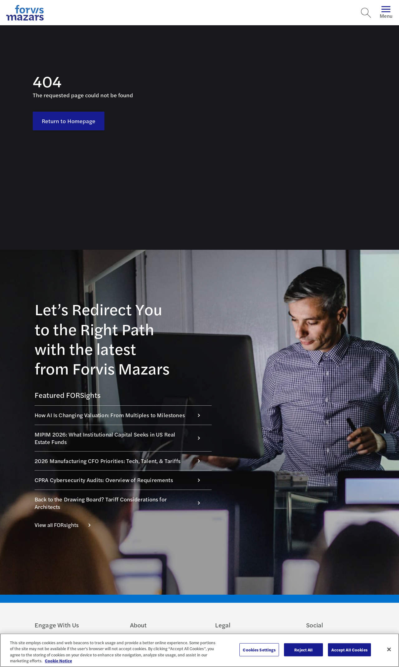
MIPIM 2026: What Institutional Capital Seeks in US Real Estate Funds (121, 438)
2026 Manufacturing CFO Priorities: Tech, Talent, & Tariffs (121, 461)
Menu (386, 12)
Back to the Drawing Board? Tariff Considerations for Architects (121, 502)
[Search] (366, 13)
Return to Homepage (69, 121)
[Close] (389, 649)
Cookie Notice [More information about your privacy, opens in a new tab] (58, 661)
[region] (199, 650)
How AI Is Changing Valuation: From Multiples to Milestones (121, 415)
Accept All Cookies (349, 650)
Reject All (303, 650)
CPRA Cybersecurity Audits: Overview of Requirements (121, 480)
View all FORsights (66, 525)
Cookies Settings (259, 650)
